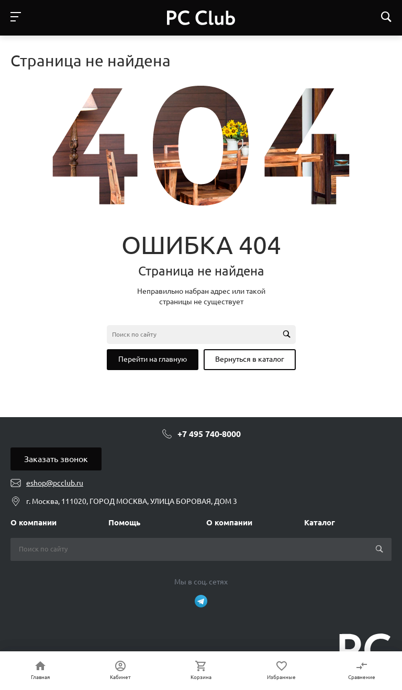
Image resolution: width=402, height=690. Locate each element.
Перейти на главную (152, 359)
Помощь (124, 522)
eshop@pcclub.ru (54, 483)
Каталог (319, 522)
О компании (33, 522)
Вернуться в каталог (249, 359)
